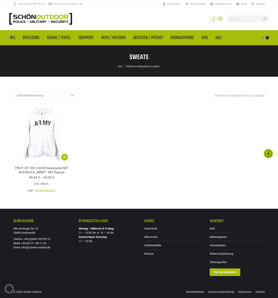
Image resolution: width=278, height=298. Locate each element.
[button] (9, 289)
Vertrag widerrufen (225, 272)
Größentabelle (152, 245)
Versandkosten (45, 190)
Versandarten (218, 245)
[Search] (248, 18)
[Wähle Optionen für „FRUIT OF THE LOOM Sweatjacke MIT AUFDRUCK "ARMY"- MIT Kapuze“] (64, 157)
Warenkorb (150, 228)
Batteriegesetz (218, 236)
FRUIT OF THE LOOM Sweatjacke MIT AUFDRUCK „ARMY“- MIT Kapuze (41, 170)
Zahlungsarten (218, 262)
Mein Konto (151, 236)
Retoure (149, 253)
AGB (212, 228)
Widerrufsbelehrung (221, 253)
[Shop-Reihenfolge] (44, 95)
